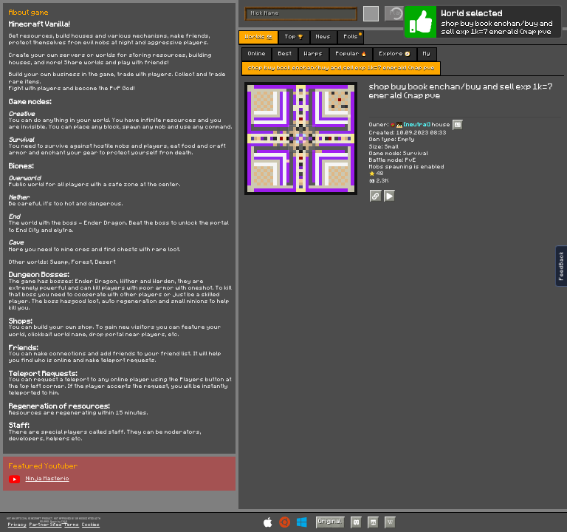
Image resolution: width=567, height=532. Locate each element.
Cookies (91, 525)
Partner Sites (46, 525)
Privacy (17, 525)
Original (330, 521)
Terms (71, 525)
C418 (64, 521)
